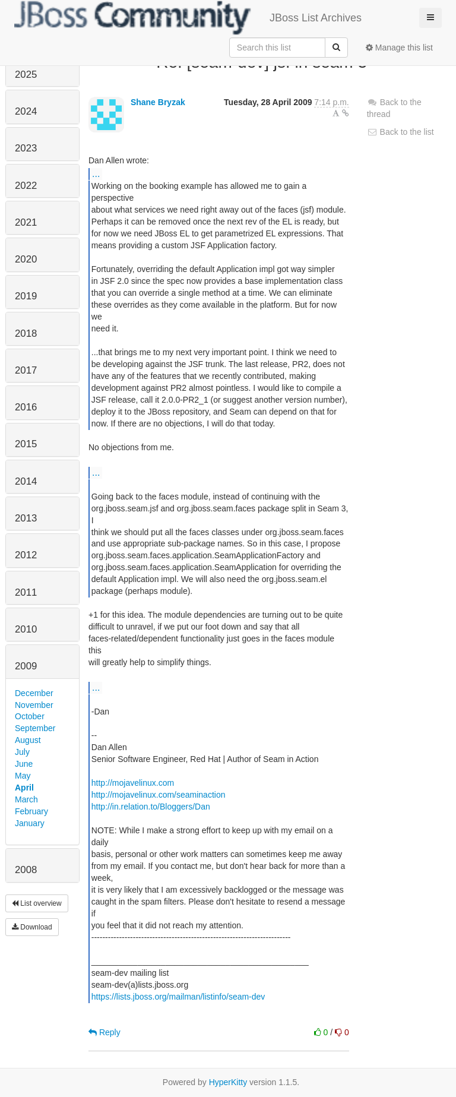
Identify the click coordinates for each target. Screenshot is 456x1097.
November (34, 705)
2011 (26, 592)
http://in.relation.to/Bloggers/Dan (150, 806)
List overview (37, 903)
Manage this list (399, 47)
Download (32, 927)
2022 (26, 185)
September (35, 728)
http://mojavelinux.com (132, 783)
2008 (26, 869)
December (34, 693)
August (28, 740)
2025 (26, 74)
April (24, 787)
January (30, 823)
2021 (26, 222)
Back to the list (400, 132)
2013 (26, 518)
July (22, 752)
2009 (26, 666)
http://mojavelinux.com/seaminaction (158, 794)
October (30, 716)
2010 (26, 629)
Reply (104, 1032)
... (96, 173)
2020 (26, 259)
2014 (26, 481)
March (26, 799)
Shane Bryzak (158, 102)
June (24, 764)
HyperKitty (228, 1082)
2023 (26, 148)
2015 (26, 444)
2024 (26, 111)
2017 (26, 370)
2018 (26, 333)
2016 (26, 407)
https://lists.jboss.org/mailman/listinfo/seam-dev (178, 996)
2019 (26, 296)
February (31, 811)
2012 (26, 555)
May (22, 775)
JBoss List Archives (188, 18)
